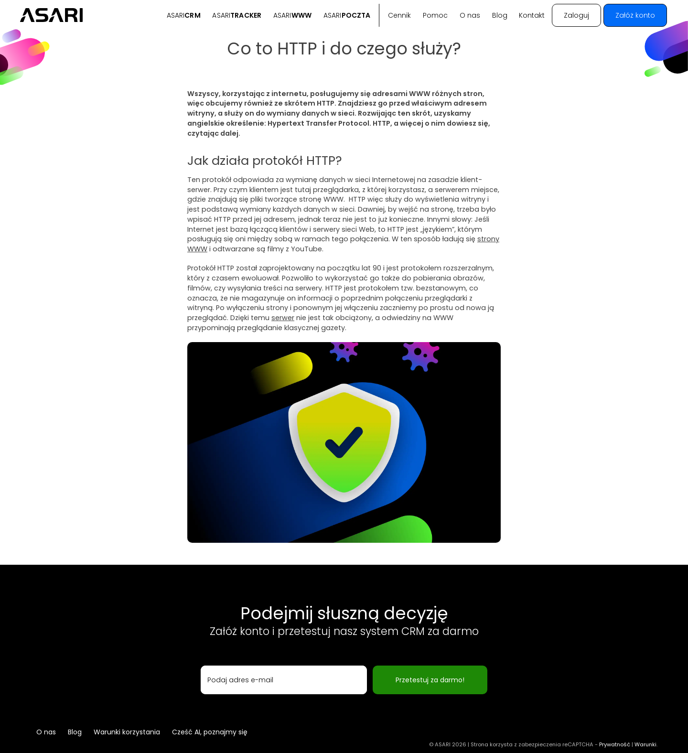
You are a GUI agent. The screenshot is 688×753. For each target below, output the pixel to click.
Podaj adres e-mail (240, 680)
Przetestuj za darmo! (430, 680)
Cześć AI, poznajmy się (209, 732)
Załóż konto (635, 15)
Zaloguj (576, 15)
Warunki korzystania (127, 732)
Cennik (399, 15)
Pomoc (435, 15)
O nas (470, 15)
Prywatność (614, 744)
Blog (499, 15)
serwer (282, 318)
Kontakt (532, 15)
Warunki (645, 744)
